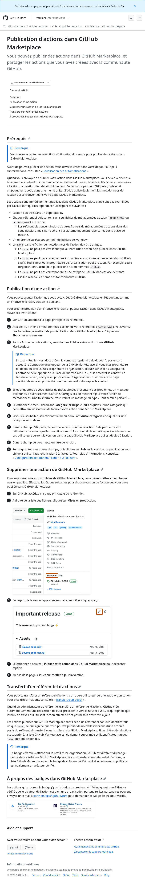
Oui (14, 847)
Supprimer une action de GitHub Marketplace (55, 469)
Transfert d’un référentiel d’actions (44, 686)
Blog (107, 875)
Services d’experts (91, 875)
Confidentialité (51, 875)
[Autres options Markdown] (48, 82)
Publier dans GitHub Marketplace (106, 26)
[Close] (135, 6)
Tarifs (75, 875)
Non (29, 847)
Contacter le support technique (93, 851)
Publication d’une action (33, 288)
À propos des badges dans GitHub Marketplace (56, 778)
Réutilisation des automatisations (64, 171)
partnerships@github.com (50, 796)
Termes (36, 875)
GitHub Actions (16, 26)
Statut (66, 875)
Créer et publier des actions (68, 26)
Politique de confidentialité (20, 853)
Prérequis (19, 138)
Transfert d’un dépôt (69, 700)
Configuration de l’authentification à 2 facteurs (45, 458)
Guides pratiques (39, 26)
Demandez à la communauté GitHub (96, 846)
